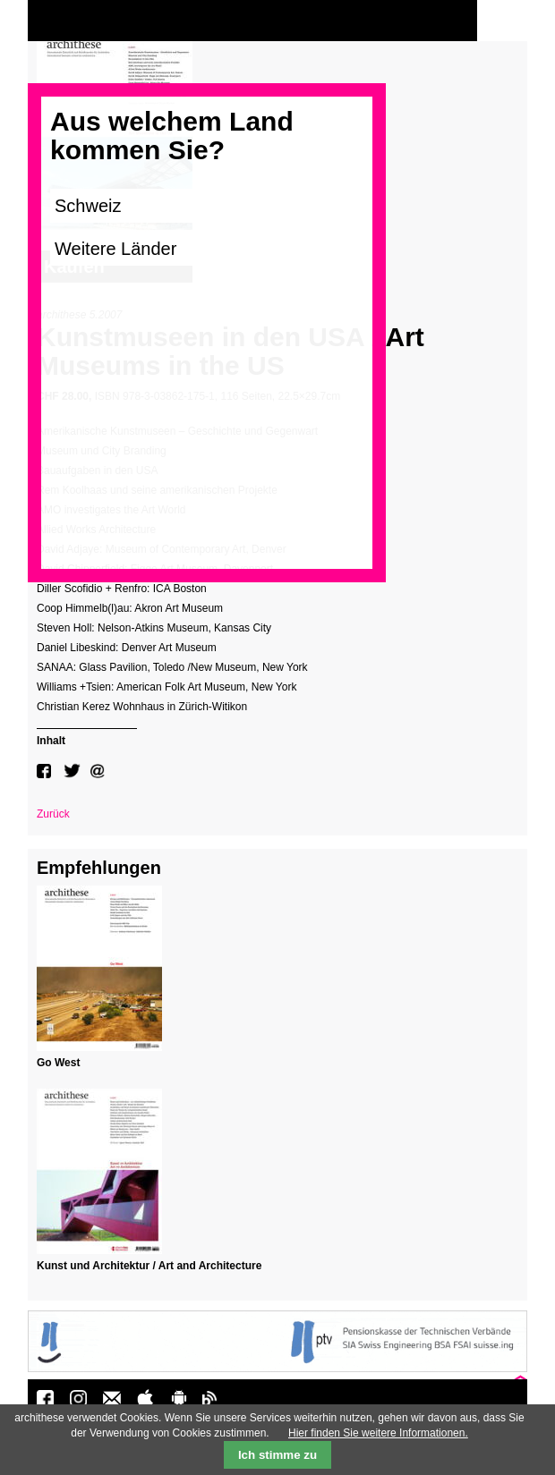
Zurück (53, 814)
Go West (58, 1062)
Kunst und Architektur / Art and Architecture (149, 1265)
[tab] (87, 738)
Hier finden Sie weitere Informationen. (378, 1433)
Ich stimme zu (277, 1455)
